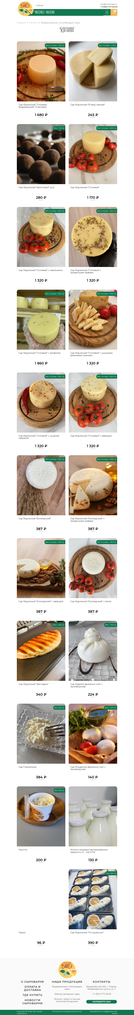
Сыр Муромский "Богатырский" (35, 518)
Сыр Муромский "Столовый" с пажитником (41, 270)
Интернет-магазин (45, 12)
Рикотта (23, 850)
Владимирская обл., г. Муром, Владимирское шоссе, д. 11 (101, 987)
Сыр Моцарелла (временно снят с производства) (88, 768)
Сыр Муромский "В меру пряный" (87, 105)
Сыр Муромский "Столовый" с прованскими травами (85, 271)
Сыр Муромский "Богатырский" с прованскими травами (87, 519)
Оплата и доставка (32, 988)
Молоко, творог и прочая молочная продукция (67, 1000)
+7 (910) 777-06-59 (108, 7)
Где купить (32, 995)
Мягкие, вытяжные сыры (67, 994)
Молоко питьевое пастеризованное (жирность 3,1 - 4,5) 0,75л (89, 851)
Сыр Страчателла (27, 767)
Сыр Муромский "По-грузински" (86, 932)
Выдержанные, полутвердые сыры (67, 987)
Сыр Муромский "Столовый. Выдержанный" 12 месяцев (33, 106)
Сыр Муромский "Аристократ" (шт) (36, 187)
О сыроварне (32, 981)
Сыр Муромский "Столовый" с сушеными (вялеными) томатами (91, 354)
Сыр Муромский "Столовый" (84, 187)
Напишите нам (101, 1001)
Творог (22, 932)
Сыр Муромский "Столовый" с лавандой (91, 436)
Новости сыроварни (32, 1002)
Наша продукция (67, 981)
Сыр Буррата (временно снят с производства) (86, 685)
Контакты (101, 981)
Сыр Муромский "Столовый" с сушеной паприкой (39, 437)
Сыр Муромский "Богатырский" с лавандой (41, 601)
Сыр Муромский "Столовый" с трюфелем (40, 353)
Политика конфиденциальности (67, 1011)
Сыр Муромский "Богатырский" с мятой (90, 601)
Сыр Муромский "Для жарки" (34, 684)
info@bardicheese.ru (108, 4)
